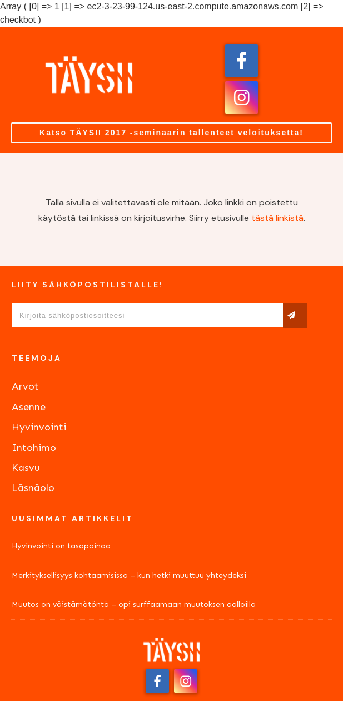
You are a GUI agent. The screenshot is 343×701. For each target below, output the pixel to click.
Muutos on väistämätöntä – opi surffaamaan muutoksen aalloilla (134, 604)
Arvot (25, 386)
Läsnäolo (33, 488)
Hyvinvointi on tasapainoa (61, 546)
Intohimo (34, 448)
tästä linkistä (277, 218)
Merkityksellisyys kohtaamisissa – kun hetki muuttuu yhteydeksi (129, 575)
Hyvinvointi (39, 427)
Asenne (29, 407)
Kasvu (26, 468)
